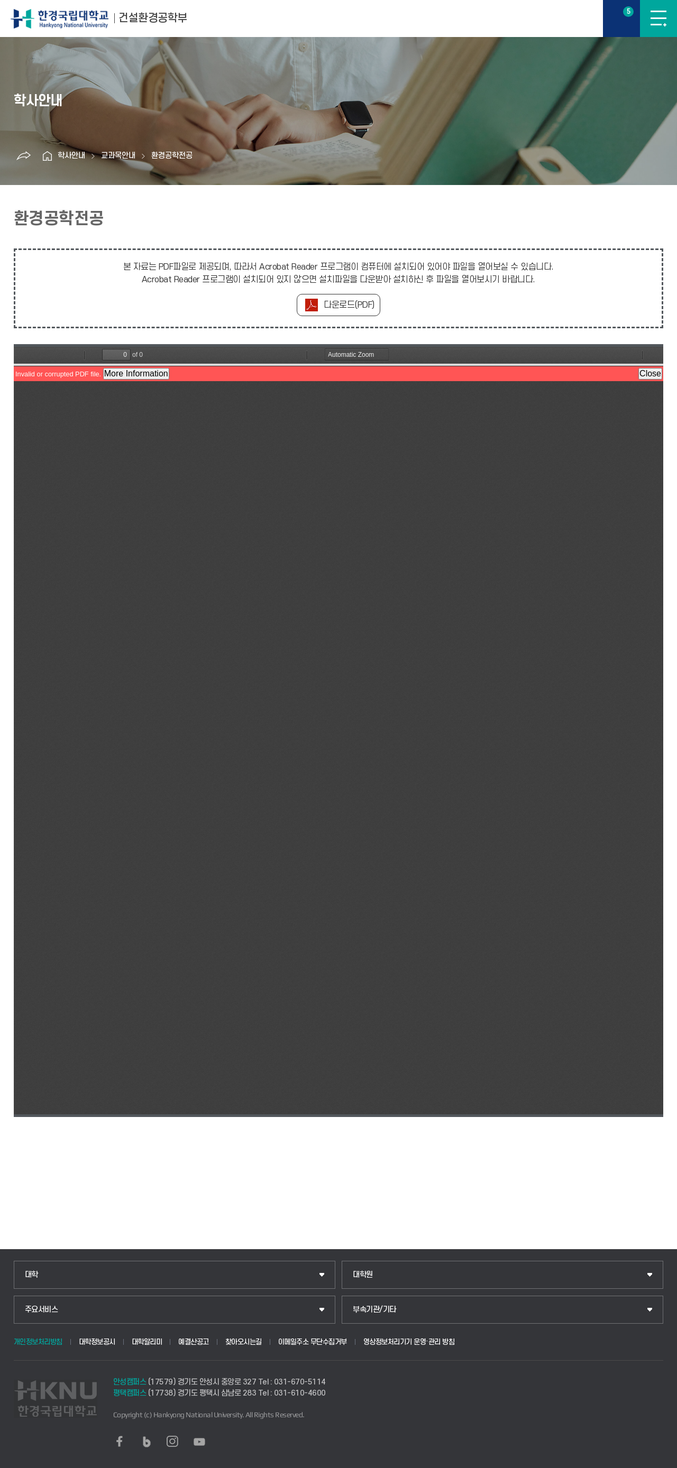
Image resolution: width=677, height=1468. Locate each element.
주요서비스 (41, 1309)
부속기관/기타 (374, 1309)
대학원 (363, 1274)
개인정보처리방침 (38, 1342)
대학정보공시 (97, 1342)
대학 (31, 1274)
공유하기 (23, 156)
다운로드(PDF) (349, 305)
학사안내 (71, 155)
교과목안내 (118, 155)
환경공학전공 (172, 155)
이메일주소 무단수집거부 (312, 1342)
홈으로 (47, 156)
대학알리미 (147, 1342)
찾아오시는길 (243, 1342)
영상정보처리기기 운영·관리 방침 (409, 1342)
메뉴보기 (658, 18)
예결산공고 (193, 1342)
